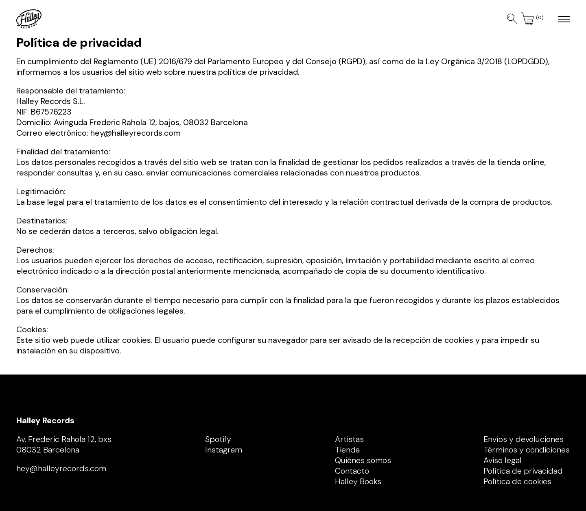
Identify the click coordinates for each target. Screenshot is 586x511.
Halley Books (358, 481)
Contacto (352, 471)
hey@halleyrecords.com (135, 133)
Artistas (349, 439)
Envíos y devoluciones (523, 439)
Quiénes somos (363, 460)
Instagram (223, 449)
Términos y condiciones (526, 449)
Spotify (218, 439)
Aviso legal (502, 460)
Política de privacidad (523, 471)
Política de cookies (517, 481)
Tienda (347, 449)
